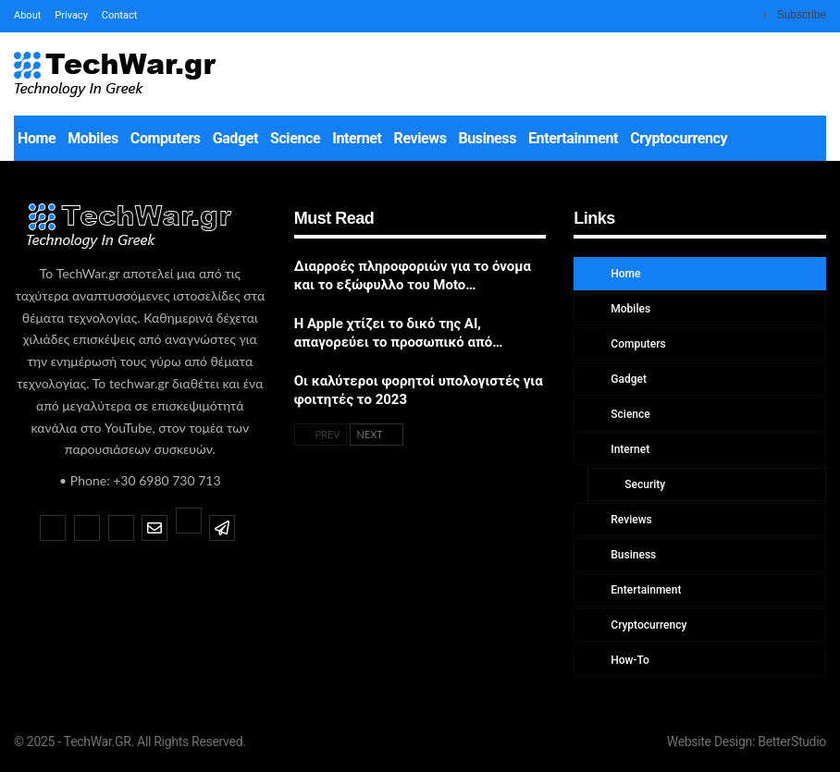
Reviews (420, 138)
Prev (320, 434)
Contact (119, 15)
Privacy (71, 15)
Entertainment (573, 138)
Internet (356, 138)
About (27, 15)
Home (37, 138)
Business (487, 138)
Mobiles (93, 138)
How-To (628, 660)
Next (376, 434)
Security (643, 484)
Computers (165, 138)
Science (295, 138)
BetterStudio (792, 741)
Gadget (235, 138)
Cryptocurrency (678, 138)
